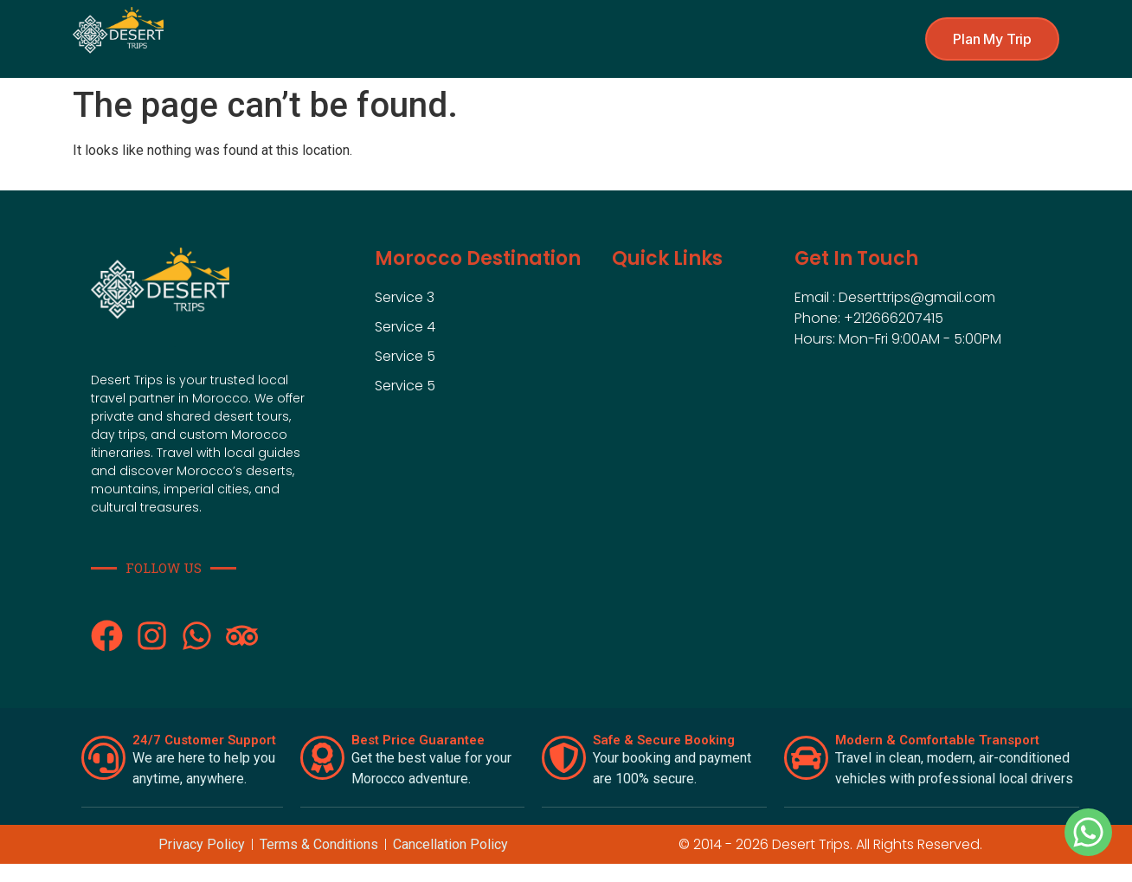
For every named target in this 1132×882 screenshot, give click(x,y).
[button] (992, 39)
